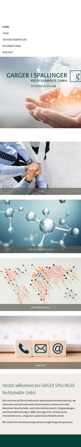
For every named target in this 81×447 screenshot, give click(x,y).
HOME (5, 26)
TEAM (5, 33)
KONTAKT (8, 52)
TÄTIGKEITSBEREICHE (14, 39)
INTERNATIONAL (11, 46)
